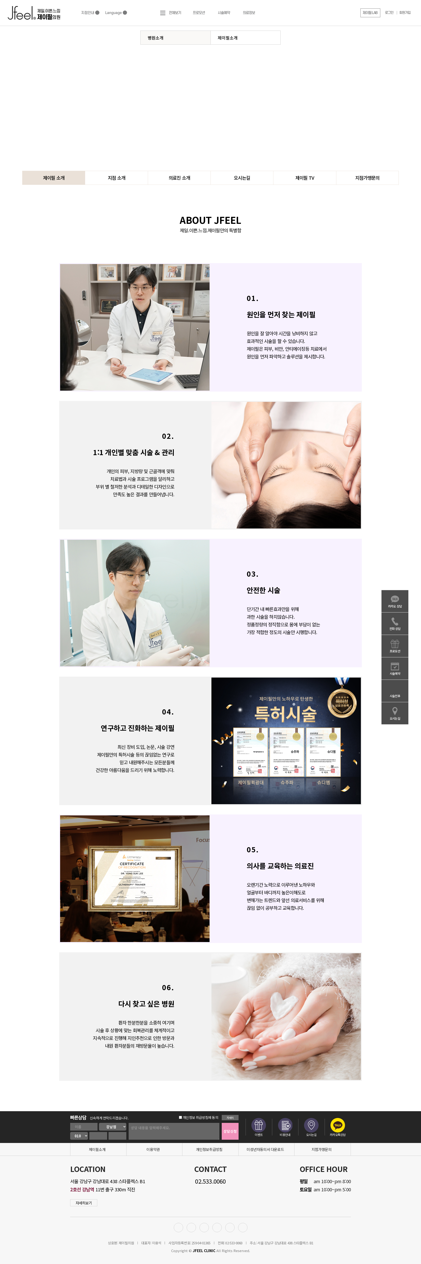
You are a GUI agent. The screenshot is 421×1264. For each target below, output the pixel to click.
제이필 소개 (53, 177)
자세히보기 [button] (84, 1203)
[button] (370, 13)
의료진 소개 (179, 177)
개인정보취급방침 (209, 1149)
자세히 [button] (230, 1118)
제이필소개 (228, 38)
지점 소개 (116, 177)
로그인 (389, 13)
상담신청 (230, 1131)
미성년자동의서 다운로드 (265, 1149)
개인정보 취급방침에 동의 (198, 1117)
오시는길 (242, 177)
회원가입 (404, 13)
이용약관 (153, 1149)
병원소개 (155, 38)
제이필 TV (304, 177)
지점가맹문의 (367, 177)
